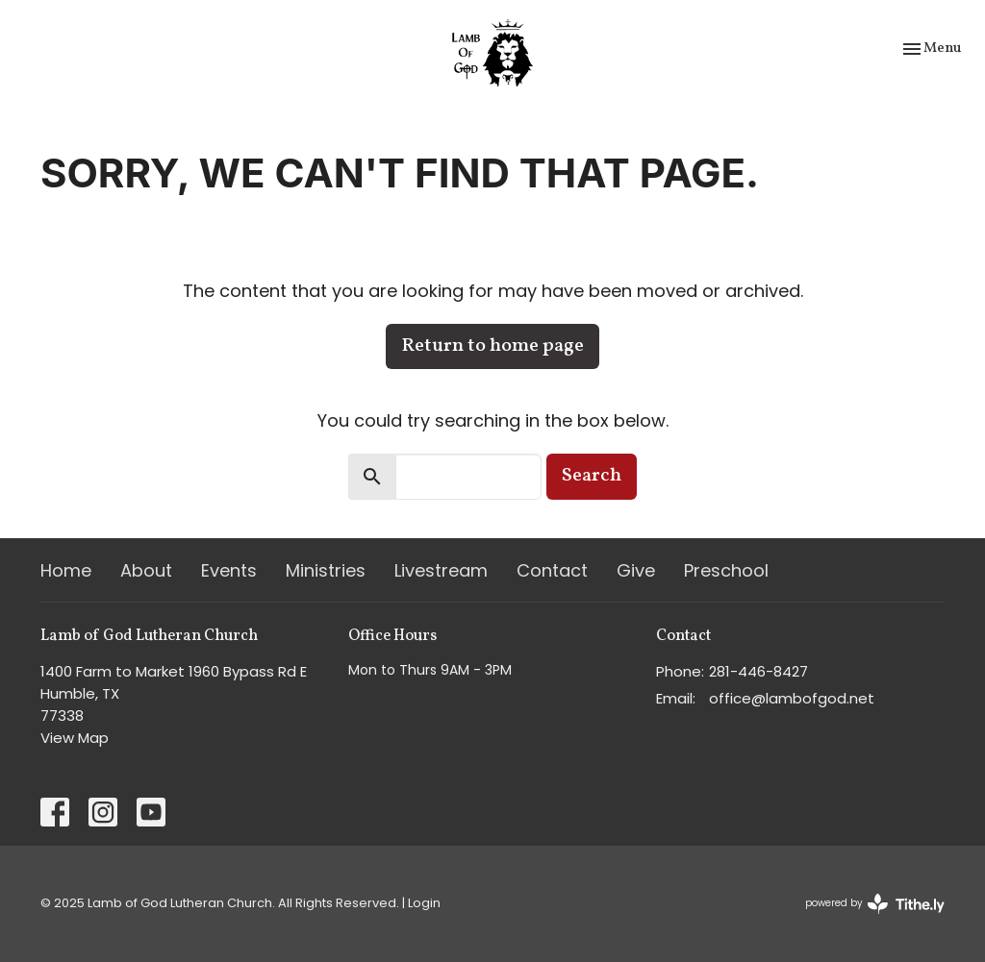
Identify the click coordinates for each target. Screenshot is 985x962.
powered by (875, 904)
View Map (74, 738)
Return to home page (492, 346)
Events (229, 570)
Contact (552, 570)
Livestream (441, 570)
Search (591, 475)
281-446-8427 (758, 671)
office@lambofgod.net (791, 698)
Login (424, 903)
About (146, 570)
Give (636, 570)
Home (65, 570)
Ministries (326, 570)
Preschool (726, 570)
